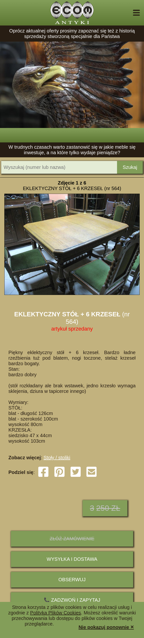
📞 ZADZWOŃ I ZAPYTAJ (72, 600)
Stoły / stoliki (57, 457)
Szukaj (130, 167)
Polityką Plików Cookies (55, 612)
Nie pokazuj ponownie (106, 627)
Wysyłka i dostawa (72, 559)
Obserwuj (72, 579)
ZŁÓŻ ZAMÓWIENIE (72, 538)
